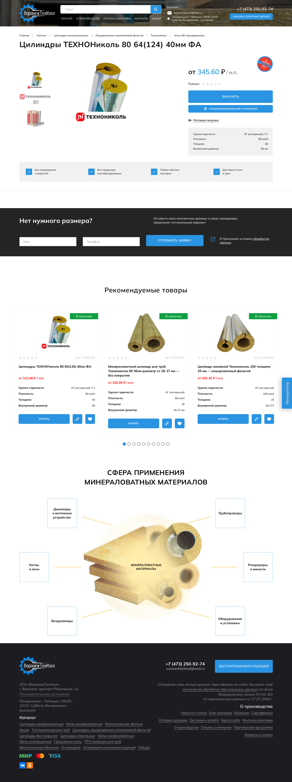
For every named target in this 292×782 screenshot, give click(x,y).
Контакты (141, 18)
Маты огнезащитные (35, 741)
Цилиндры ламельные (77, 736)
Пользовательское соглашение (44, 694)
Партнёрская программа (253, 727)
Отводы (144, 747)
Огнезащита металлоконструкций (109, 747)
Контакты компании (257, 720)
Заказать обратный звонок (251, 16)
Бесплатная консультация (244, 666)
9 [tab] (163, 444)
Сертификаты (262, 713)
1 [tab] (124, 444)
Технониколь (159, 35)
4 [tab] (138, 444)
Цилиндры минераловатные (71, 35)
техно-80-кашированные (189, 35)
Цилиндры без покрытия (38, 736)
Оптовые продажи (173, 720)
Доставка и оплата (204, 720)
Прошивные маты (68, 741)
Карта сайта (230, 720)
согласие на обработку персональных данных (219, 689)
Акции (156, 18)
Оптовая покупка (206, 120)
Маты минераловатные (84, 724)
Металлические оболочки (39, 747)
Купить (44, 418)
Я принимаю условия (244, 240)
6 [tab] (148, 444)
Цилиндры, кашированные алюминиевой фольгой (111, 730)
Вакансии (241, 713)
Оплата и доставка (117, 18)
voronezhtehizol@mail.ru (187, 12)
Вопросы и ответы (259, 735)
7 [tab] (153, 444)
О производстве (88, 18)
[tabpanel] (57, 368)
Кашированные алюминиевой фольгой (119, 35)
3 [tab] (134, 444)
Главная (24, 35)
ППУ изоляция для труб (102, 741)
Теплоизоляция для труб (51, 730)
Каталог (67, 18)
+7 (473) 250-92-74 (255, 9)
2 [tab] (129, 444)
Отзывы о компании (216, 727)
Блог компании (220, 713)
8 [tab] (158, 444)
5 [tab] (143, 444)
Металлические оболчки (124, 724)
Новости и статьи (194, 713)
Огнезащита (70, 747)
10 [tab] (168, 444)
